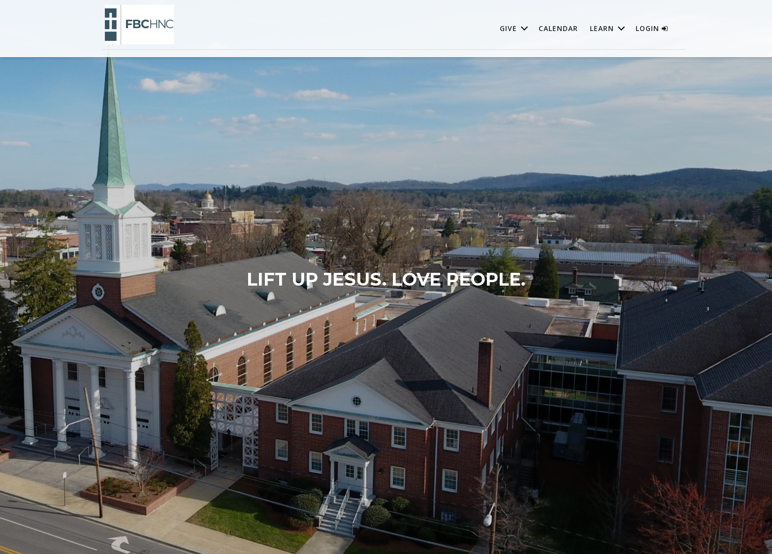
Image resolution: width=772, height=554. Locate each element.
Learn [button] (602, 28)
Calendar (558, 28)
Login (652, 28)
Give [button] (508, 28)
